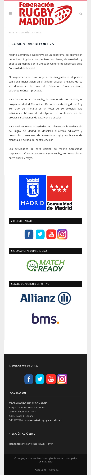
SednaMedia (45, 461)
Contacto (54, 469)
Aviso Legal (41, 469)
